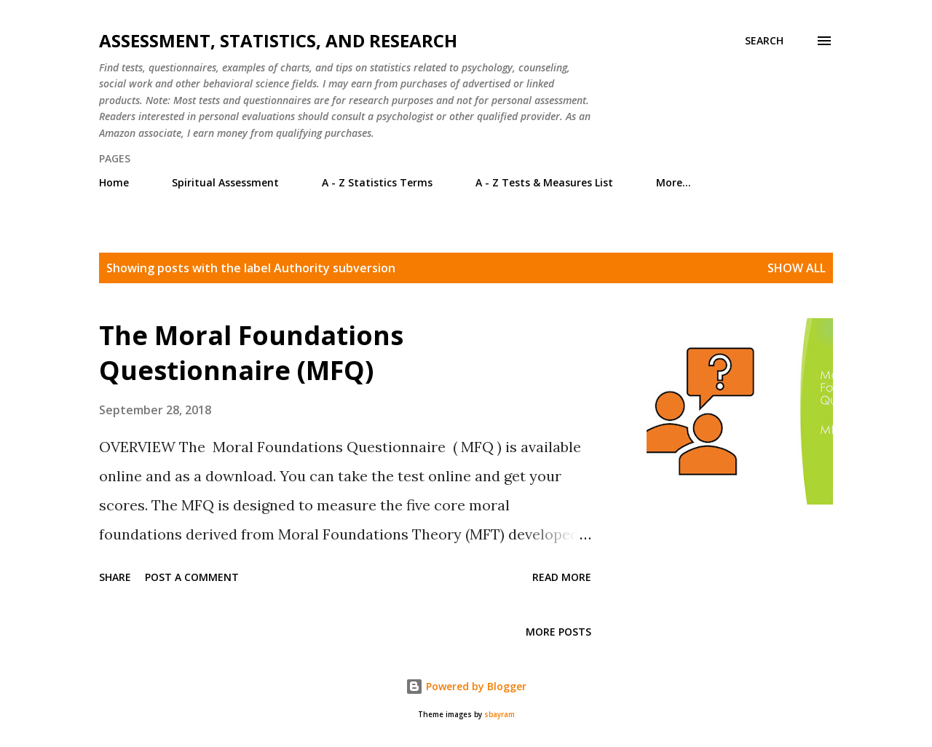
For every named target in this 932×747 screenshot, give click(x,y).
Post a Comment (192, 577)
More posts (558, 632)
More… (673, 182)
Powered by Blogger (466, 686)
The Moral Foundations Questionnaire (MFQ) (251, 352)
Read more (561, 577)
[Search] (764, 41)
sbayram (499, 714)
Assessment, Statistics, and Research (278, 40)
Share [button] (115, 577)
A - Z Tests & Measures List (544, 182)
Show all (796, 268)
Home (114, 182)
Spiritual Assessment (225, 182)
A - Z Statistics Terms (377, 182)
